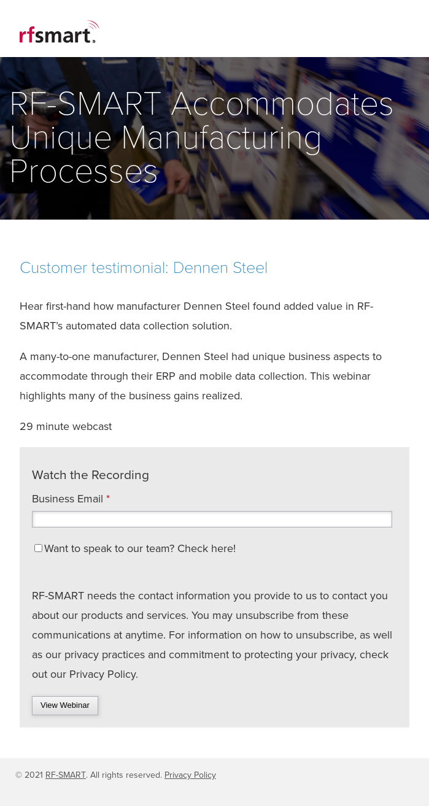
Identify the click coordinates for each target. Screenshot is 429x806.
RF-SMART (65, 775)
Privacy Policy (190, 775)
